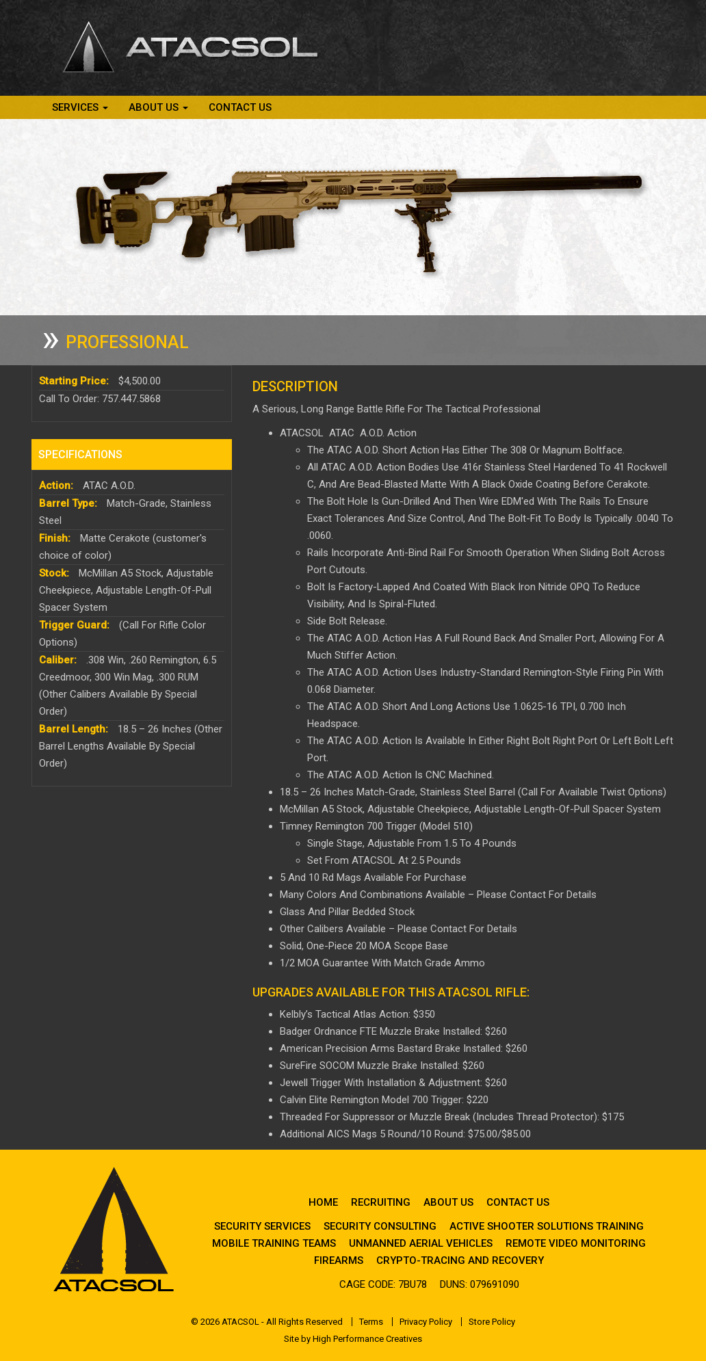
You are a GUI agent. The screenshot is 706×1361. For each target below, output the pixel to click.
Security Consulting (380, 1226)
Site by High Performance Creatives (353, 1339)
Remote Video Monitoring (576, 1243)
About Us (448, 1202)
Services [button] (80, 107)
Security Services (262, 1226)
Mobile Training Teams (274, 1243)
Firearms (338, 1260)
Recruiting (380, 1202)
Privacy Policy (426, 1322)
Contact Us (240, 107)
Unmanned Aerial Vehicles (421, 1243)
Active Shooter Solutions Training (546, 1226)
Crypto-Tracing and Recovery (460, 1260)
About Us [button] (158, 107)
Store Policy (492, 1322)
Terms (371, 1322)
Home (323, 1202)
